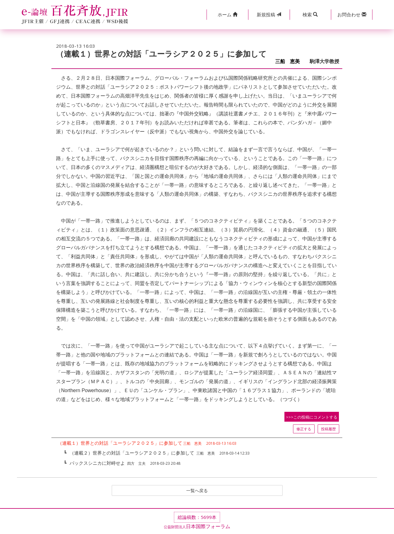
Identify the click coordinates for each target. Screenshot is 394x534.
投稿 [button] (269, 14)
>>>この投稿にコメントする (311, 417)
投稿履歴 (328, 429)
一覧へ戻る (197, 491)
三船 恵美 (290, 61)
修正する (303, 429)
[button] (227, 14)
